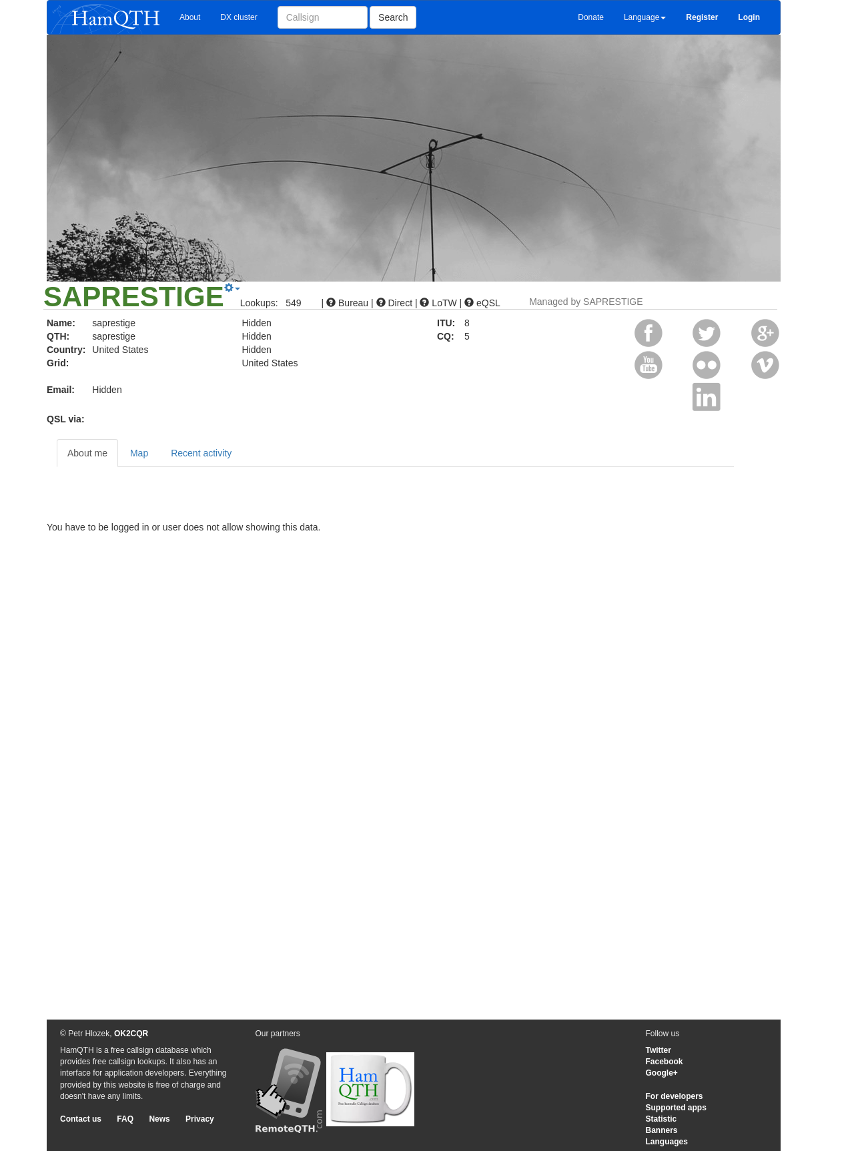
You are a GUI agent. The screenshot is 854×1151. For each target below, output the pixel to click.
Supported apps (676, 1107)
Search (393, 17)
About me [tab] (87, 453)
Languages (667, 1141)
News (159, 1119)
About (189, 17)
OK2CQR (131, 1033)
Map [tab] (139, 453)
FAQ (125, 1119)
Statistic (661, 1119)
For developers (674, 1096)
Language (645, 17)
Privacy (199, 1119)
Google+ (662, 1073)
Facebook (664, 1061)
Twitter (658, 1050)
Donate (591, 17)
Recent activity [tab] (201, 453)
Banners (662, 1130)
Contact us (80, 1119)
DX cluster (238, 17)
